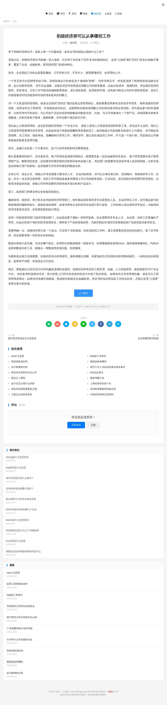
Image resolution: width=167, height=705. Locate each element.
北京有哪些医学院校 (148, 339)
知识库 (96, 13)
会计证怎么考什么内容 (22, 384)
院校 (84, 13)
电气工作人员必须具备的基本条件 (107, 368)
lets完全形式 (96, 373)
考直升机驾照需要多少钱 (24, 390)
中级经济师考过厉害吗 (102, 395)
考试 (72, 13)
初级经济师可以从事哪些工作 (83, 37)
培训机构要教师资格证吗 (103, 390)
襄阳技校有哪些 (98, 362)
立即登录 (76, 426)
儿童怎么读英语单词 (21, 395)
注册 (93, 426)
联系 (111, 693)
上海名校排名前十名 (100, 384)
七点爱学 (83, 6)
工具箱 (118, 13)
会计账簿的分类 (19, 368)
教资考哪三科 (97, 379)
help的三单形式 (98, 357)
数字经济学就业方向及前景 (22, 339)
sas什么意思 (17, 357)
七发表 (108, 13)
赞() (95, 43)
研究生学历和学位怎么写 (24, 373)
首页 (49, 13)
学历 (60, 13)
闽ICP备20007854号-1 (97, 693)
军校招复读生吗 (19, 362)
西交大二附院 (18, 379)
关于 (117, 693)
